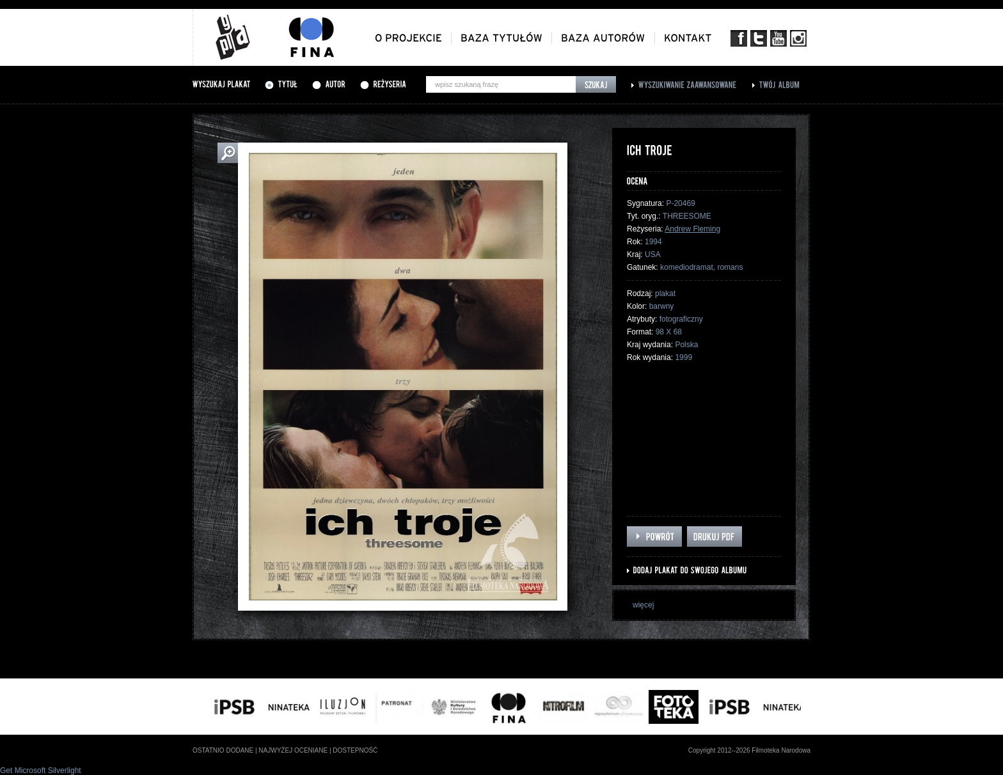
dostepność (355, 750)
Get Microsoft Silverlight (40, 770)
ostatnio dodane (223, 750)
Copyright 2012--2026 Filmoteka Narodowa (749, 750)
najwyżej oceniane (293, 750)
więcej (643, 604)
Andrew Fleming (692, 228)
